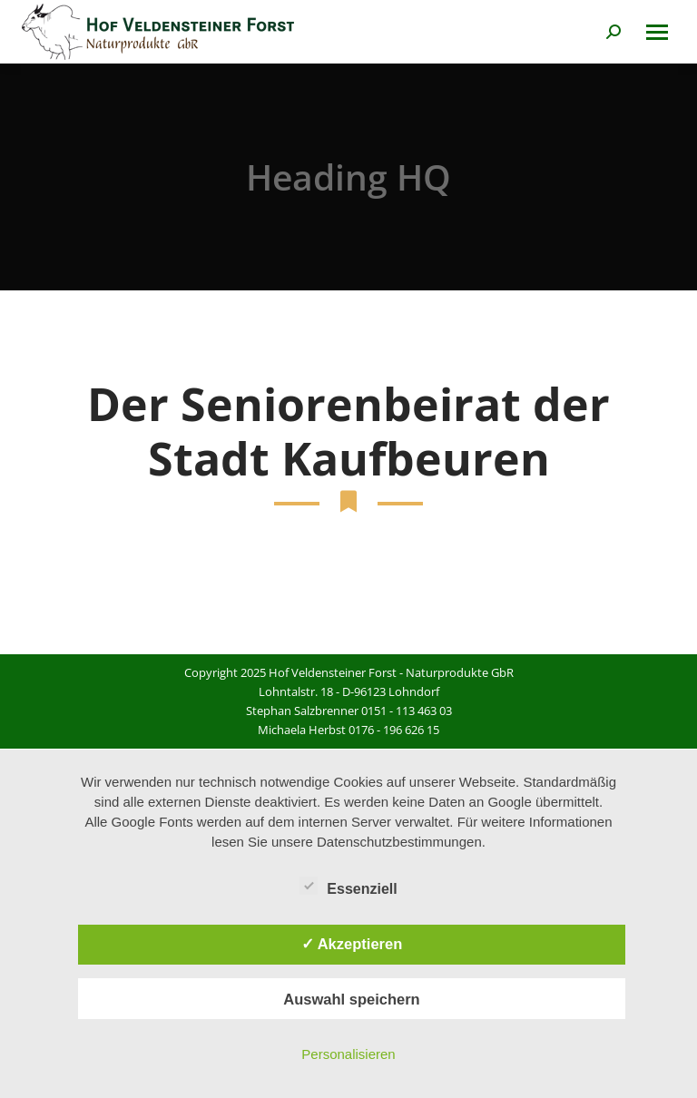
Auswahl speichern (351, 999)
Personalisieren (348, 1054)
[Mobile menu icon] (657, 32)
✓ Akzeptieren (352, 944)
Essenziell (348, 886)
